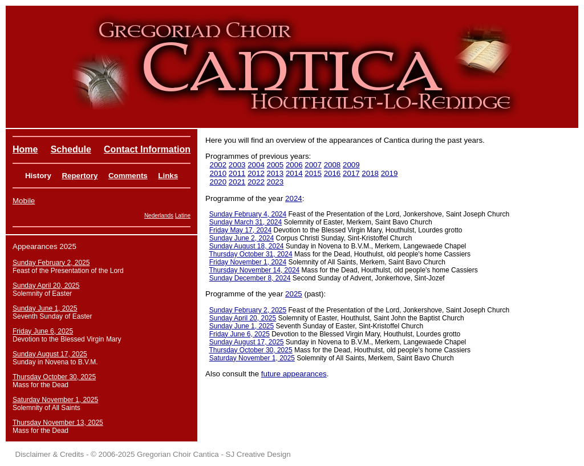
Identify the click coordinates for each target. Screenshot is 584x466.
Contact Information (147, 149)
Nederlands (158, 215)
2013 (275, 173)
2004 (256, 164)
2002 (217, 164)
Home (25, 149)
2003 (237, 164)
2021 (237, 182)
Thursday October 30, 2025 (251, 350)
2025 (293, 294)
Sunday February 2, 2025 (247, 310)
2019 (389, 173)
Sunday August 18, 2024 (246, 246)
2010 (217, 173)
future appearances (294, 373)
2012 (256, 173)
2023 (275, 182)
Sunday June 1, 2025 (241, 326)
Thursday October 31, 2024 (251, 254)
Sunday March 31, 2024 (245, 222)
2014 (294, 173)
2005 (275, 164)
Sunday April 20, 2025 (242, 318)
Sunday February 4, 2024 (247, 214)
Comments (128, 175)
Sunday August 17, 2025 (246, 342)
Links (168, 175)
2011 (237, 173)
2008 (332, 164)
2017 (351, 173)
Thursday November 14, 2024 (254, 270)
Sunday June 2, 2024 (241, 238)
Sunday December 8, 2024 (250, 278)
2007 (313, 164)
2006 (294, 164)
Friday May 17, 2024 (240, 230)
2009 (351, 164)
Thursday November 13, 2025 (58, 423)
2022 (256, 182)
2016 (332, 173)
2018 (370, 173)
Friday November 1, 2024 (247, 262)
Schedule (71, 149)
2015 (313, 173)
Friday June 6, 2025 (239, 334)
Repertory (80, 175)
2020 (217, 182)
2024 (293, 198)
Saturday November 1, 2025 (252, 358)
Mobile (24, 200)
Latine (182, 215)
